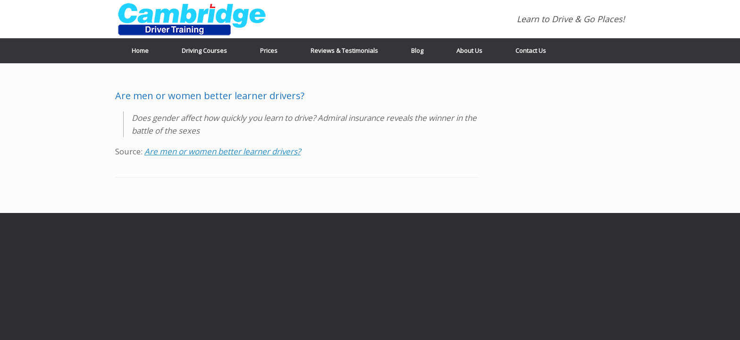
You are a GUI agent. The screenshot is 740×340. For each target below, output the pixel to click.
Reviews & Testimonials (344, 50)
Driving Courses (204, 50)
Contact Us (530, 50)
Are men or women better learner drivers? (222, 151)
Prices (269, 50)
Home (140, 50)
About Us (469, 50)
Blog (417, 50)
